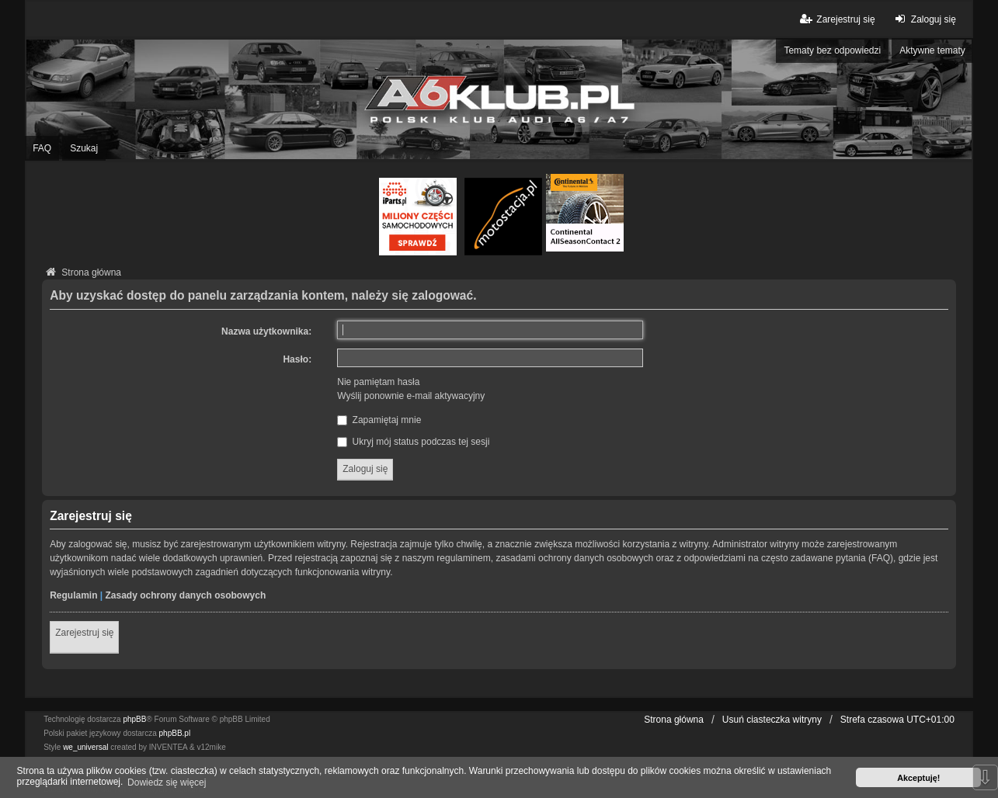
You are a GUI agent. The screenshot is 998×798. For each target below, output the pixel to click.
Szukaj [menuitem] (84, 148)
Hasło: (297, 359)
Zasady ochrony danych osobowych (186, 595)
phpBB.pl (175, 733)
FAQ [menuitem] (42, 148)
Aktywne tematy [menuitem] (932, 50)
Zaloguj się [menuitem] (924, 19)
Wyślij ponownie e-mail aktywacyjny (411, 395)
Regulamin (73, 595)
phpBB (134, 719)
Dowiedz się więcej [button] (166, 782)
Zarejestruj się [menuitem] (836, 19)
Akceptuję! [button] (918, 777)
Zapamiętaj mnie (379, 420)
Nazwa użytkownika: (266, 331)
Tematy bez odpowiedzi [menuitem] (832, 50)
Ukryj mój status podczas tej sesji (413, 441)
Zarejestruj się (84, 632)
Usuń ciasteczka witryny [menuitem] (772, 719)
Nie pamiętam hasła (378, 381)
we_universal (85, 747)
